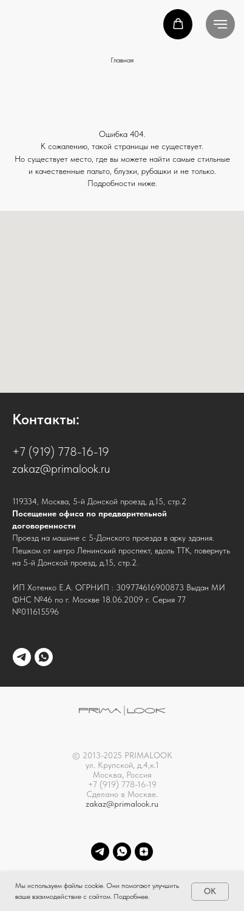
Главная (122, 60)
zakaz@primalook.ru (122, 804)
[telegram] (22, 657)
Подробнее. (131, 896)
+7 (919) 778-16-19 (60, 451)
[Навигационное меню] (220, 24)
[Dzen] (144, 852)
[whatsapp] (44, 657)
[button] (178, 24)
